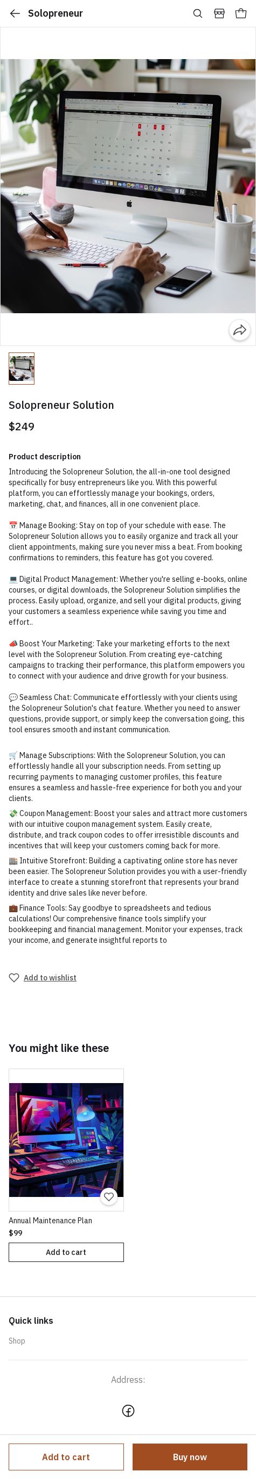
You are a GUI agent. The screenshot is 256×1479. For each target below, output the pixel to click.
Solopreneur (46, 13)
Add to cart (66, 1457)
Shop (17, 1341)
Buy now (190, 1457)
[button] (21, 368)
